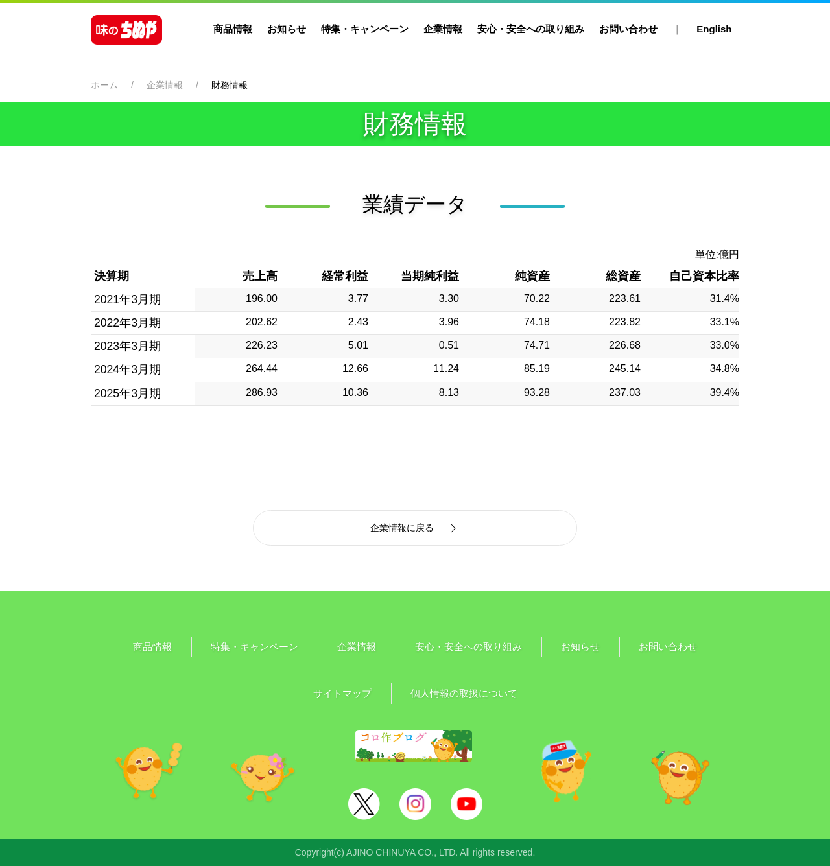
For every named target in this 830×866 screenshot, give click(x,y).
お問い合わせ (628, 28)
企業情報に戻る (415, 528)
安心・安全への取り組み (530, 28)
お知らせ (286, 28)
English (713, 28)
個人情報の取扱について (463, 693)
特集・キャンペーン (365, 28)
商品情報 (232, 28)
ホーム (104, 85)
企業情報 (442, 28)
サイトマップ (342, 693)
